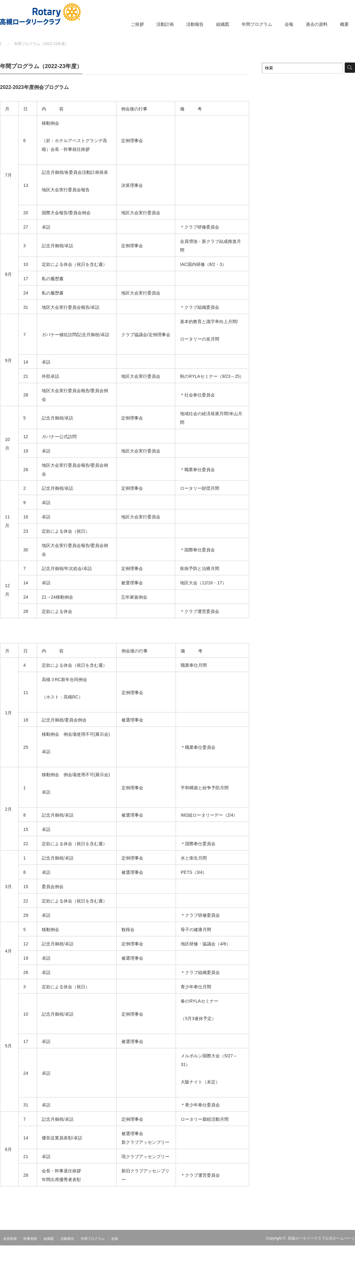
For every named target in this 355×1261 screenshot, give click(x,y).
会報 (289, 24)
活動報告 (195, 24)
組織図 (222, 24)
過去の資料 (317, 24)
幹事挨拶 (30, 1238)
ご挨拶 (137, 24)
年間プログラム (257, 24)
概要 (344, 24)
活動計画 (165, 24)
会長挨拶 (10, 1238)
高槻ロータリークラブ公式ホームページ (321, 1238)
